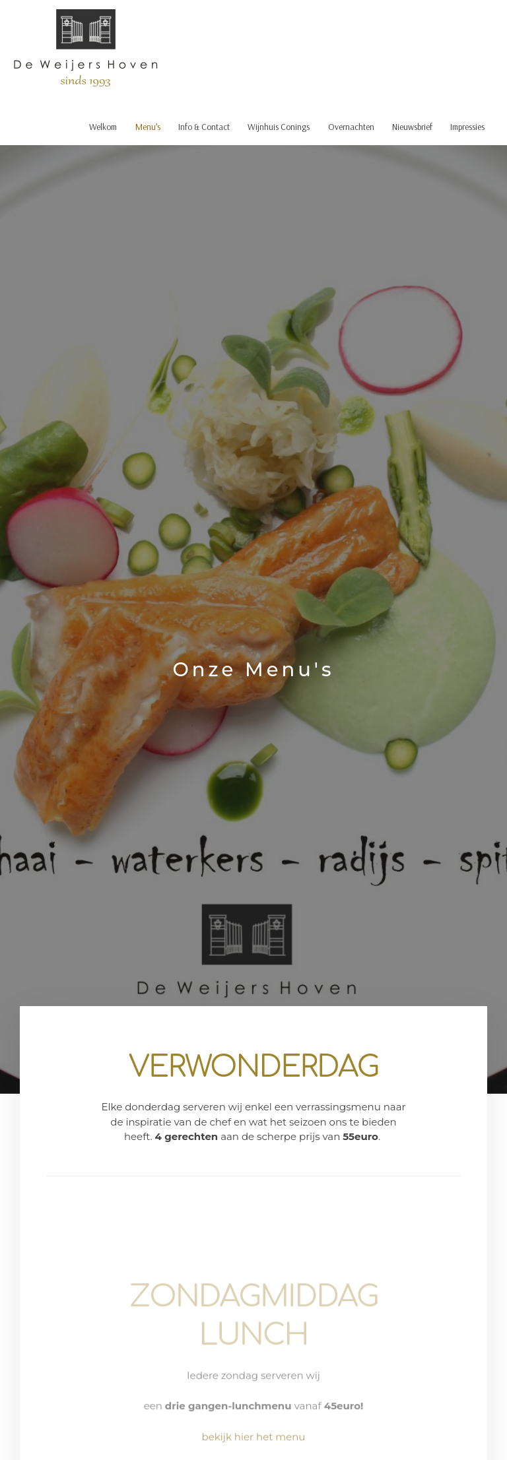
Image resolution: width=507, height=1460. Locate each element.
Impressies (467, 126)
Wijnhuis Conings (279, 126)
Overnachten (351, 126)
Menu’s (147, 126)
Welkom (103, 126)
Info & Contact (204, 126)
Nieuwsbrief (412, 126)
